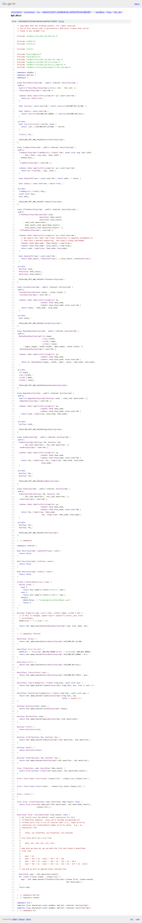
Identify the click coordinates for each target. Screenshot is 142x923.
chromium (16, 11)
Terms (28, 919)
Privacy (21, 919)
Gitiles (14, 919)
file (61, 21)
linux (109, 11)
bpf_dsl (118, 11)
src (38, 11)
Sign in (137, 4)
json (138, 919)
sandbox (100, 11)
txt (131, 919)
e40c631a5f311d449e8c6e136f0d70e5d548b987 (66, 11)
